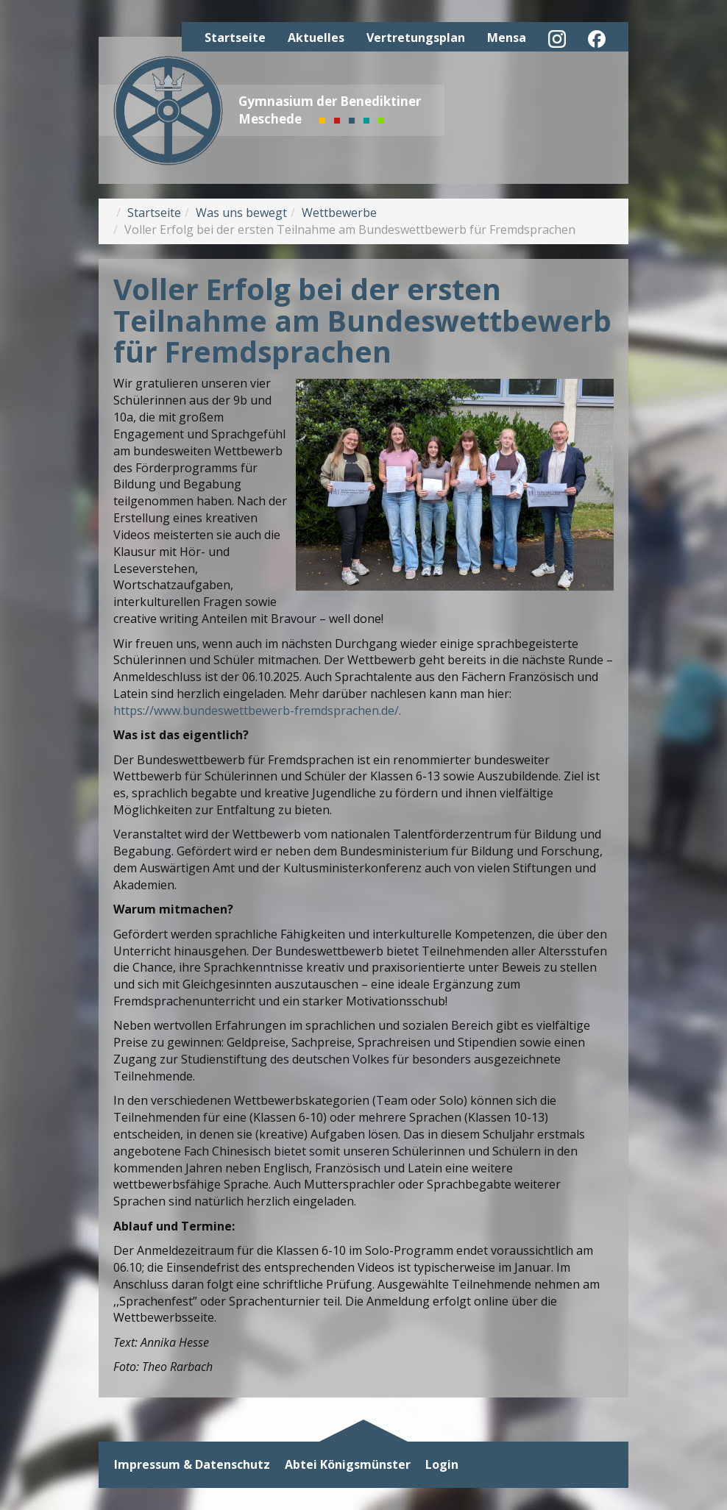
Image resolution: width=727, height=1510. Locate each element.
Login (441, 1464)
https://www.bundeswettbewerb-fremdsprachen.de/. (257, 710)
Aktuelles (316, 37)
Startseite (235, 37)
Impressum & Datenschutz (192, 1464)
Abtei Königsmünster (348, 1464)
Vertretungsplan (415, 37)
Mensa (506, 37)
